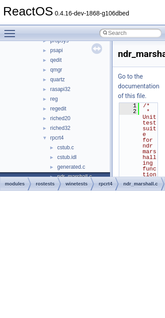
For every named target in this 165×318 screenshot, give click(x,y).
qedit (56, 60)
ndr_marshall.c (140, 183)
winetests (77, 183)
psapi (56, 50)
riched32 (60, 128)
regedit (58, 109)
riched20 (60, 118)
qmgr (56, 70)
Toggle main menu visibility (11, 29)
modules (15, 183)
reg (54, 99)
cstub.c (65, 147)
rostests (45, 183)
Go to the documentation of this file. (138, 86)
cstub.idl (67, 157)
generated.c (71, 167)
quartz (57, 79)
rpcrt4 (57, 138)
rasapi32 (60, 89)
